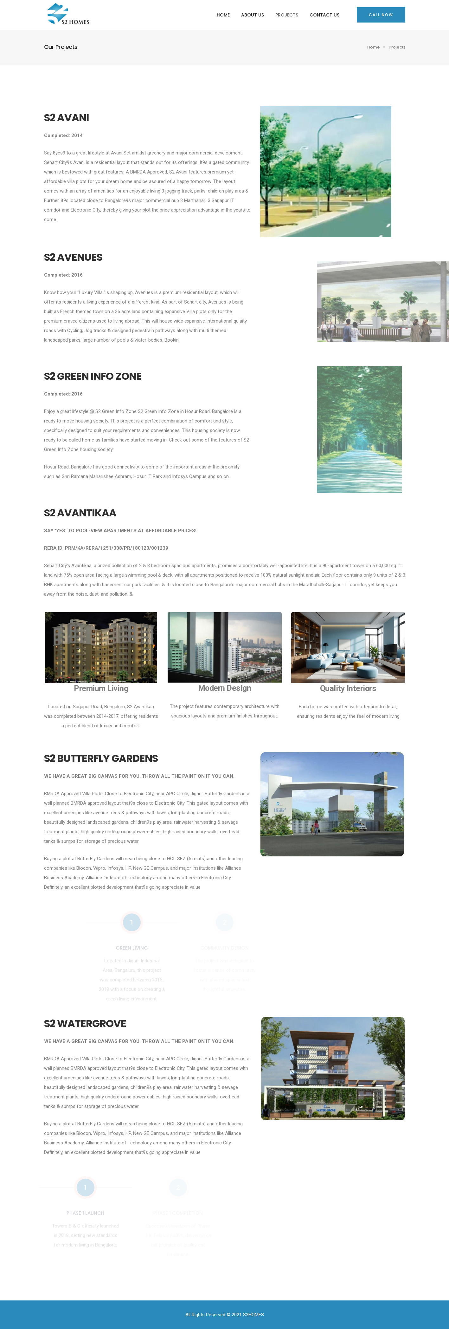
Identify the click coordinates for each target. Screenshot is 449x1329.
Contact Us (324, 15)
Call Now (381, 14)
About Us (252, 15)
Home (223, 15)
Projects (286, 15)
